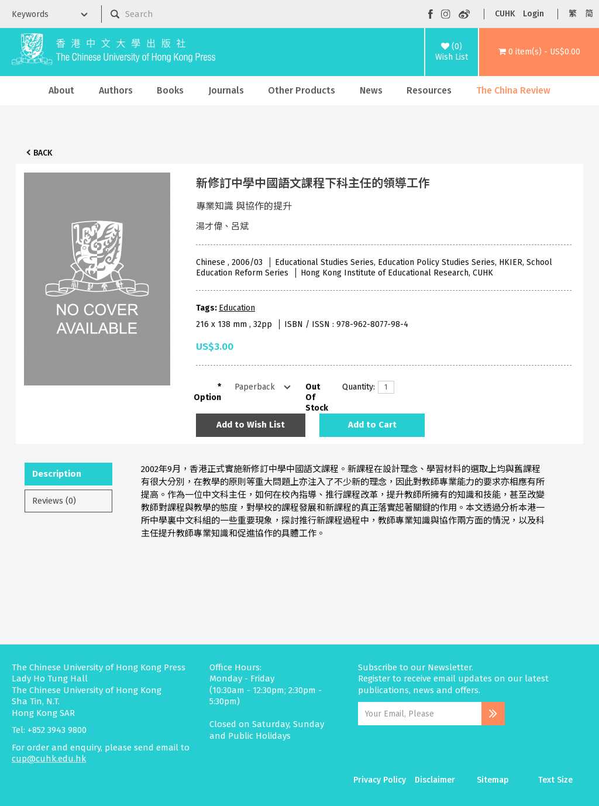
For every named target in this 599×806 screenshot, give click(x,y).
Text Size (555, 780)
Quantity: (355, 387)
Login (533, 14)
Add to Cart (372, 424)
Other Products (301, 90)
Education (237, 308)
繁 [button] (573, 14)
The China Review (513, 90)
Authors (116, 90)
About (61, 90)
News (371, 90)
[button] (539, 52)
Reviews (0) (54, 500)
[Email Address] (420, 713)
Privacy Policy (379, 780)
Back (42, 153)
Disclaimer (435, 780)
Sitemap (493, 780)
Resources (429, 90)
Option (207, 397)
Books (170, 90)
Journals (226, 90)
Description (56, 474)
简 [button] (589, 14)
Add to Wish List (250, 424)
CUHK (505, 14)
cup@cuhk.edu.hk (49, 758)
